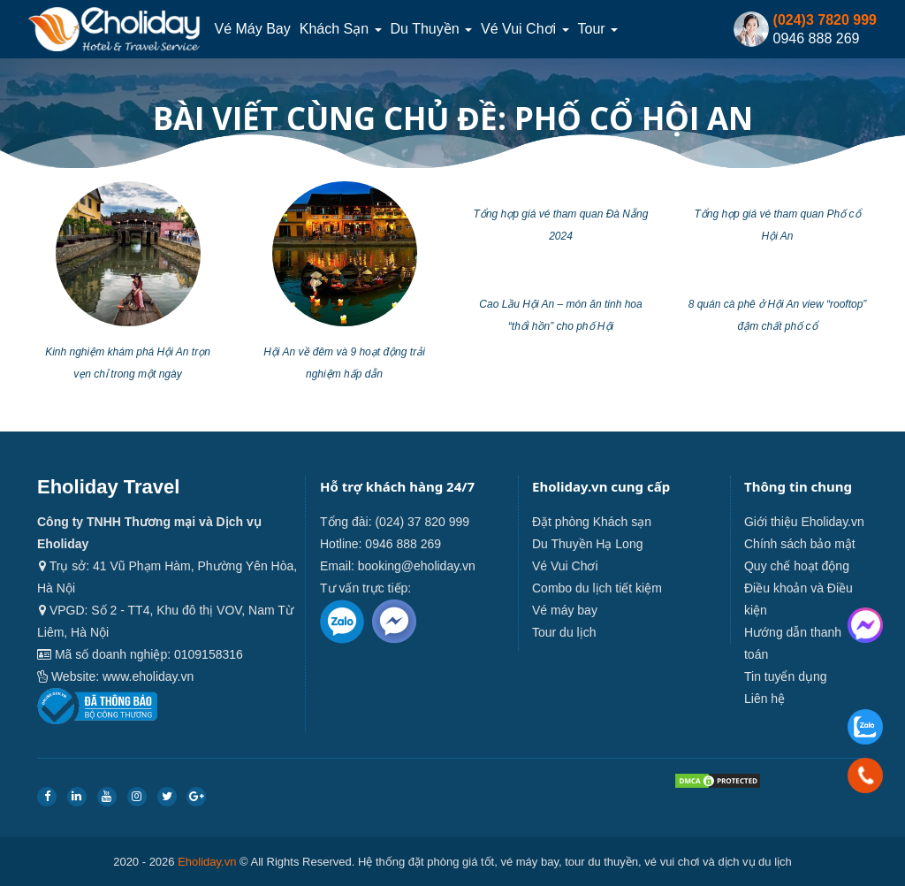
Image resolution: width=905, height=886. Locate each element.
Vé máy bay (252, 28)
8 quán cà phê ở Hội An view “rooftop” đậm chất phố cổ (777, 315)
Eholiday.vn (207, 861)
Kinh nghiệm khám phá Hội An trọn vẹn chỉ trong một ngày (127, 363)
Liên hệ (764, 698)
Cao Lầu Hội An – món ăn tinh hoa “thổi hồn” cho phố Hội (560, 315)
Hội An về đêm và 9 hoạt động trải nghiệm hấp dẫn (344, 363)
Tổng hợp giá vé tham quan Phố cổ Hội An (777, 225)
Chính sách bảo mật (800, 544)
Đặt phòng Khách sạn (591, 522)
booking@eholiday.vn (416, 566)
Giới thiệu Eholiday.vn (804, 522)
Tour (598, 28)
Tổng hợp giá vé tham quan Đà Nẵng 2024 (561, 225)
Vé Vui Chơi (524, 28)
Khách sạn (341, 28)
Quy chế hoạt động (796, 566)
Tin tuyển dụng (785, 676)
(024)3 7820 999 (825, 19)
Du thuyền (432, 28)
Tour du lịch (564, 632)
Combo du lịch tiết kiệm (597, 588)
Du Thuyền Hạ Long (587, 544)
